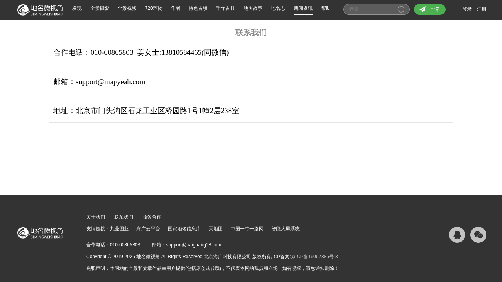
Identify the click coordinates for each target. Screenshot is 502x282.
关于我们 (95, 217)
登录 (467, 9)
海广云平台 (148, 228)
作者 (175, 8)
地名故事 (253, 8)
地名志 (278, 8)
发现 (77, 8)
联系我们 (123, 217)
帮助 (326, 8)
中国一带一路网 (247, 228)
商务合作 (151, 217)
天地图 (216, 228)
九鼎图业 (119, 228)
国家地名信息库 (184, 228)
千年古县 (225, 8)
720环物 (153, 8)
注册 (481, 9)
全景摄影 (99, 8)
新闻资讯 (303, 8)
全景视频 (127, 8)
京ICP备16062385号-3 (314, 256)
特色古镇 (198, 8)
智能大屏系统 (285, 228)
